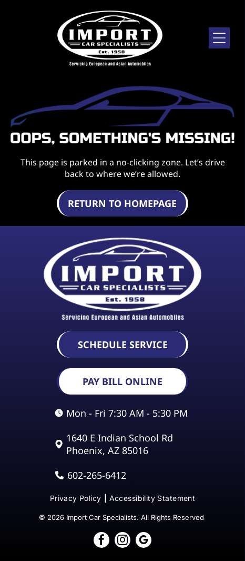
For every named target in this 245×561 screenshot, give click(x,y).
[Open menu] (219, 37)
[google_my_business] (143, 541)
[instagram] (122, 541)
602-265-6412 (96, 475)
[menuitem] (77, 498)
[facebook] (101, 541)
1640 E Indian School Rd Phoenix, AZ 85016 (119, 444)
